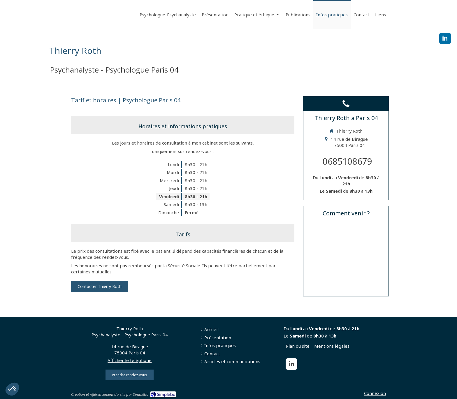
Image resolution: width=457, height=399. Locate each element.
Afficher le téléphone (130, 360)
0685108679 (347, 161)
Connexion (375, 393)
